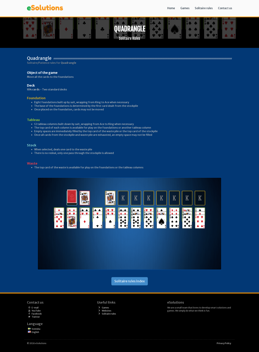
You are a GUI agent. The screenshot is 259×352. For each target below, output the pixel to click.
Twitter (36, 316)
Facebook (37, 313)
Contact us (225, 8)
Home (171, 8)
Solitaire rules (204, 8)
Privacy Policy (224, 343)
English (35, 332)
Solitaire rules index (129, 281)
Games (184, 8)
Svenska (36, 329)
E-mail (35, 307)
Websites (106, 310)
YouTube (36, 310)
